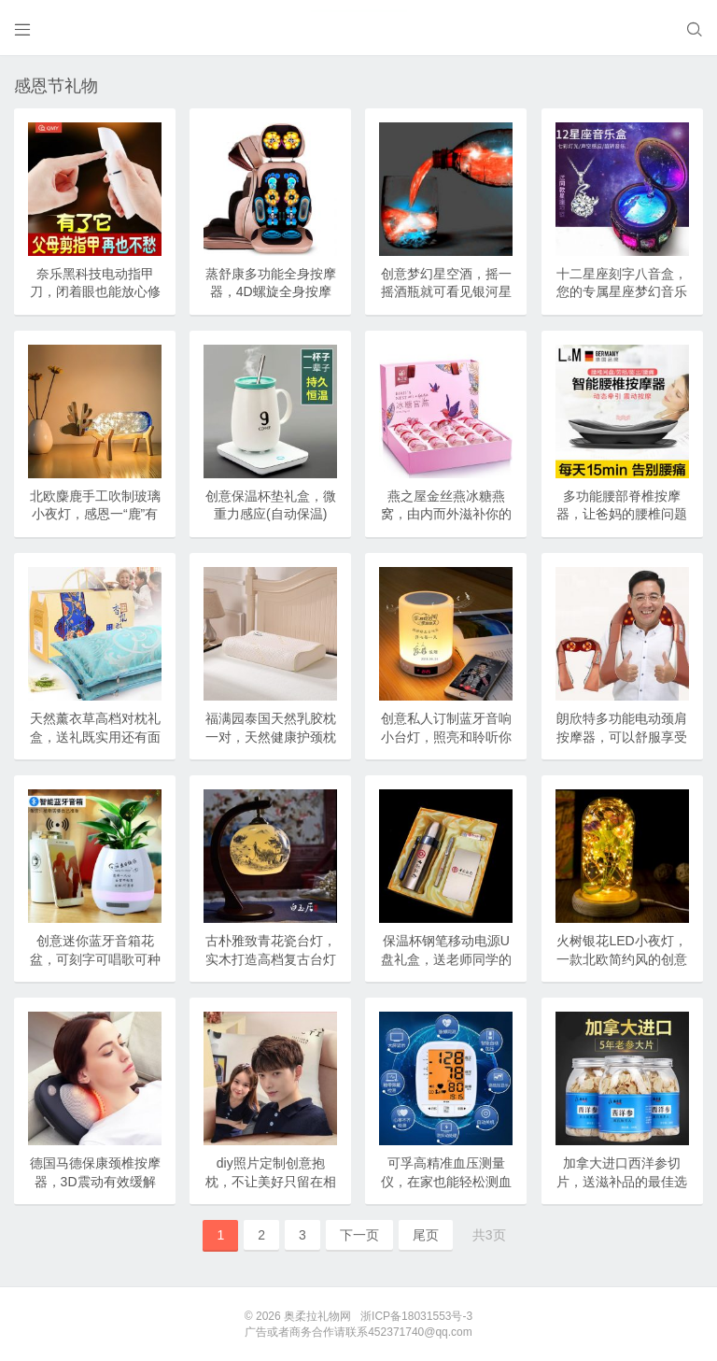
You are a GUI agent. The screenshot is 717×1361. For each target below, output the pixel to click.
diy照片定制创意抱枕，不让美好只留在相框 (270, 1181)
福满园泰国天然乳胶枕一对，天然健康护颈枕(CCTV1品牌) (270, 736)
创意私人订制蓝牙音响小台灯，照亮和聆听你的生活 (446, 736)
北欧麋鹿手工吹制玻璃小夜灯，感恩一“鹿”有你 (95, 514)
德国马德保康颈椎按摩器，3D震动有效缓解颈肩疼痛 (95, 1181)
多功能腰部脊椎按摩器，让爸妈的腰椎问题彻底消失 (621, 514)
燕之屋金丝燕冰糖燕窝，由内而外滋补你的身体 (446, 514)
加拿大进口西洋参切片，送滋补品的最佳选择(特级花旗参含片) (621, 1181)
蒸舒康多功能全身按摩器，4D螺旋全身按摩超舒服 (270, 292)
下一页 (359, 1234)
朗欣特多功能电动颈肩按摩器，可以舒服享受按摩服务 (621, 736)
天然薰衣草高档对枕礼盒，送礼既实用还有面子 (95, 736)
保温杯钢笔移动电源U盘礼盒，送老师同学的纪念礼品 (446, 959)
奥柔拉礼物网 (317, 1316)
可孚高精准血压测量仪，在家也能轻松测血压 (446, 1181)
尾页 (426, 1234)
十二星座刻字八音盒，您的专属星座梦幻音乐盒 (621, 292)
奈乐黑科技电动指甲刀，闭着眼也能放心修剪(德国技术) (95, 292)
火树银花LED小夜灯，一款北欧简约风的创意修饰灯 (621, 959)
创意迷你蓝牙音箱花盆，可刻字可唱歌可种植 (95, 959)
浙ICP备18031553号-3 (416, 1316)
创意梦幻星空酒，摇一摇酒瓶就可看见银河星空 (446, 292)
